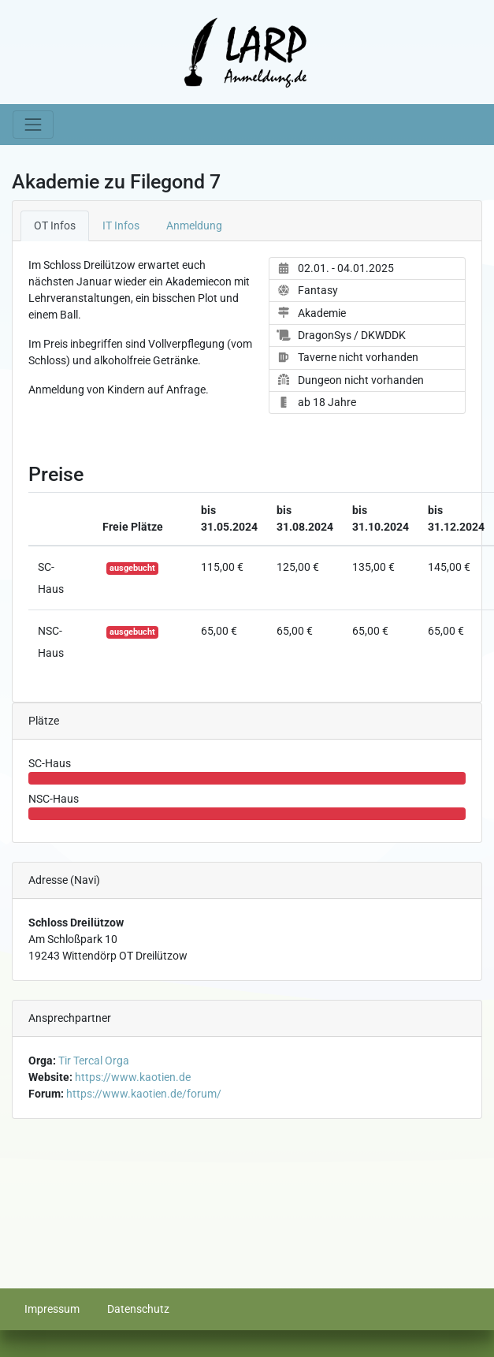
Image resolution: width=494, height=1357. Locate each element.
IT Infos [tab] (120, 225)
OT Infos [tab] (55, 225)
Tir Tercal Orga (93, 1060)
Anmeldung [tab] (194, 225)
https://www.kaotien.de (133, 1077)
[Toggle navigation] (33, 124)
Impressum (52, 1309)
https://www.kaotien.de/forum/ (143, 1093)
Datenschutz (138, 1309)
